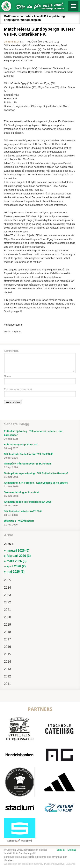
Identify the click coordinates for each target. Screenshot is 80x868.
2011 (7, 683)
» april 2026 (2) (15, 566)
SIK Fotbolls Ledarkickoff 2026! (40, 513)
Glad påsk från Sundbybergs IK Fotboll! (40, 465)
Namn (7, 376)
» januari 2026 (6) (16, 550)
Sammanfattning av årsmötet (40, 494)
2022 (7, 602)
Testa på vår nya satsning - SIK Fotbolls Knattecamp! (40, 475)
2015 (7, 654)
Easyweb (70, 864)
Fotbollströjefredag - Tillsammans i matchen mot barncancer (40, 435)
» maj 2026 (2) (14, 571)
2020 (7, 617)
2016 (7, 646)
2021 (7, 609)
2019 (7, 624)
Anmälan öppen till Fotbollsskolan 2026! (40, 504)
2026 (7, 544)
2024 (7, 587)
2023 (7, 595)
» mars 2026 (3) (15, 561)
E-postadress (18, 389)
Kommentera (11, 350)
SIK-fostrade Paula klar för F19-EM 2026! (40, 456)
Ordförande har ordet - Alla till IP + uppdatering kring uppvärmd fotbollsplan (34, 18)
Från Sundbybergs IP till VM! (40, 446)
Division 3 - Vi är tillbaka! (40, 523)
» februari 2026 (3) (17, 555)
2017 (7, 639)
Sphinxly (38, 864)
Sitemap (71, 850)
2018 (7, 632)
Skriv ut (60, 850)
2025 (7, 580)
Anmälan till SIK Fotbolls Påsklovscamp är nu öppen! (40, 484)
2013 (7, 669)
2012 (7, 676)
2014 (7, 661)
